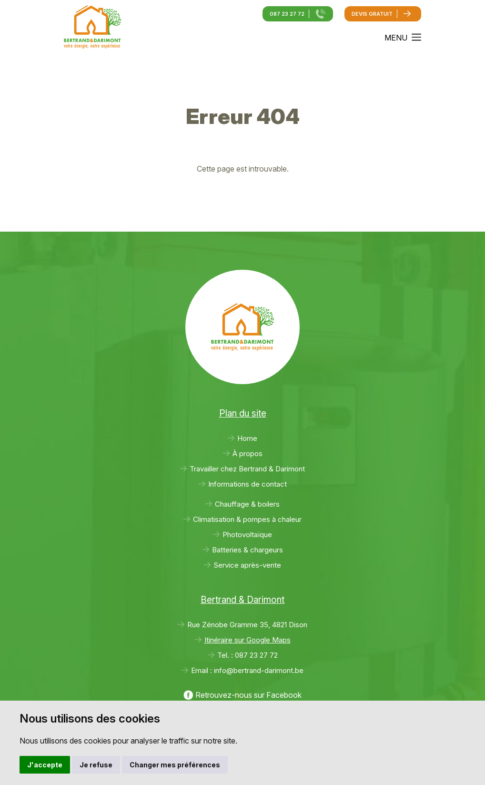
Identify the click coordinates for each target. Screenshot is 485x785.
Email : (247, 670)
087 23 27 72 (287, 13)
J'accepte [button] (44, 765)
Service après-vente (247, 565)
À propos (247, 453)
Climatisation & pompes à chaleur (247, 519)
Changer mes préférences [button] (175, 765)
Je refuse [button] (96, 765)
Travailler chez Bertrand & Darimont (247, 468)
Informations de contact (247, 484)
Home (247, 438)
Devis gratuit (372, 13)
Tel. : (247, 655)
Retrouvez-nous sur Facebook (248, 695)
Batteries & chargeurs (247, 549)
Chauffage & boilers (247, 504)
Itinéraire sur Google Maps (247, 639)
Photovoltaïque (247, 534)
